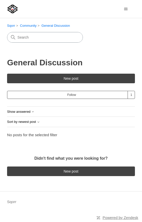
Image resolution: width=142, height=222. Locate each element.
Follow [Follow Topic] (71, 95)
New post (71, 78)
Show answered (20, 112)
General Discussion (55, 25)
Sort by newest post (23, 122)
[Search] (45, 37)
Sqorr (11, 25)
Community (28, 25)
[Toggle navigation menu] (126, 9)
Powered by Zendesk (120, 217)
